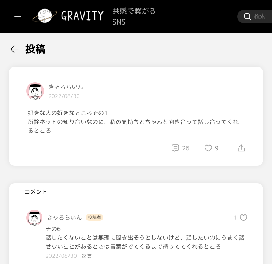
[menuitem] (43, 47)
